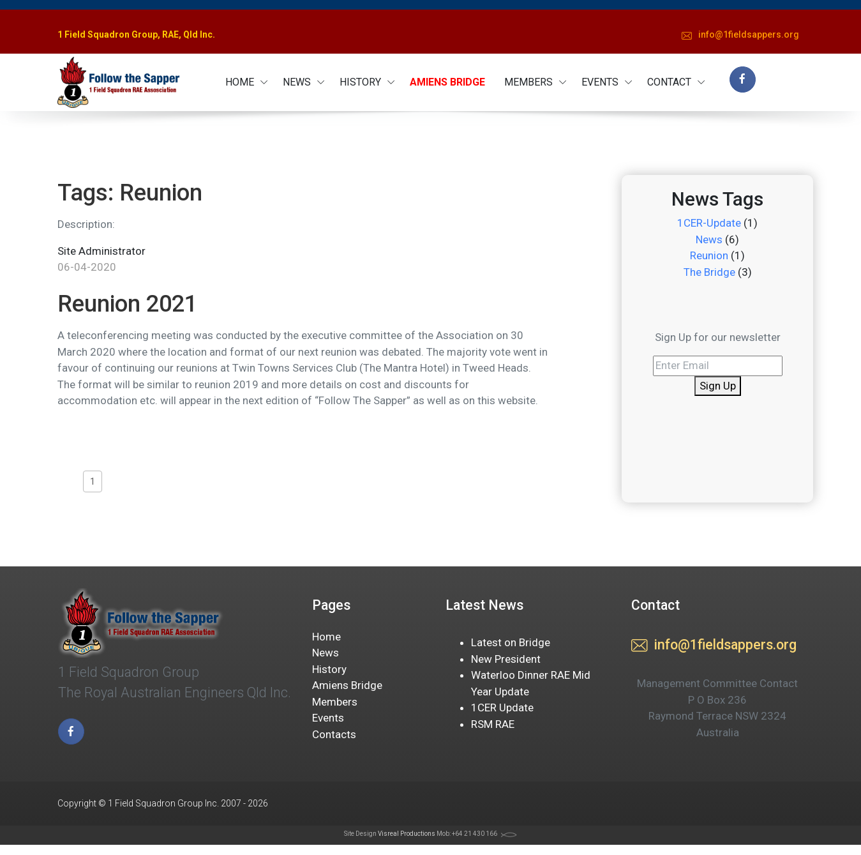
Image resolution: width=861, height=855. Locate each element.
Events (328, 717)
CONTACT (669, 82)
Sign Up (718, 385)
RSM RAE (492, 724)
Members (334, 701)
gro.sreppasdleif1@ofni (740, 35)
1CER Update (502, 707)
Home (326, 636)
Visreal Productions (406, 833)
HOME (239, 82)
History (329, 669)
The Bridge (709, 272)
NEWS (297, 82)
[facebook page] (743, 79)
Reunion (709, 255)
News (709, 239)
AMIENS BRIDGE (447, 82)
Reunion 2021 (127, 304)
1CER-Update (709, 222)
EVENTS (599, 82)
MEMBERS (528, 82)
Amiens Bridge (347, 685)
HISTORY (360, 82)
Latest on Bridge (510, 642)
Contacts (334, 734)
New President (506, 659)
